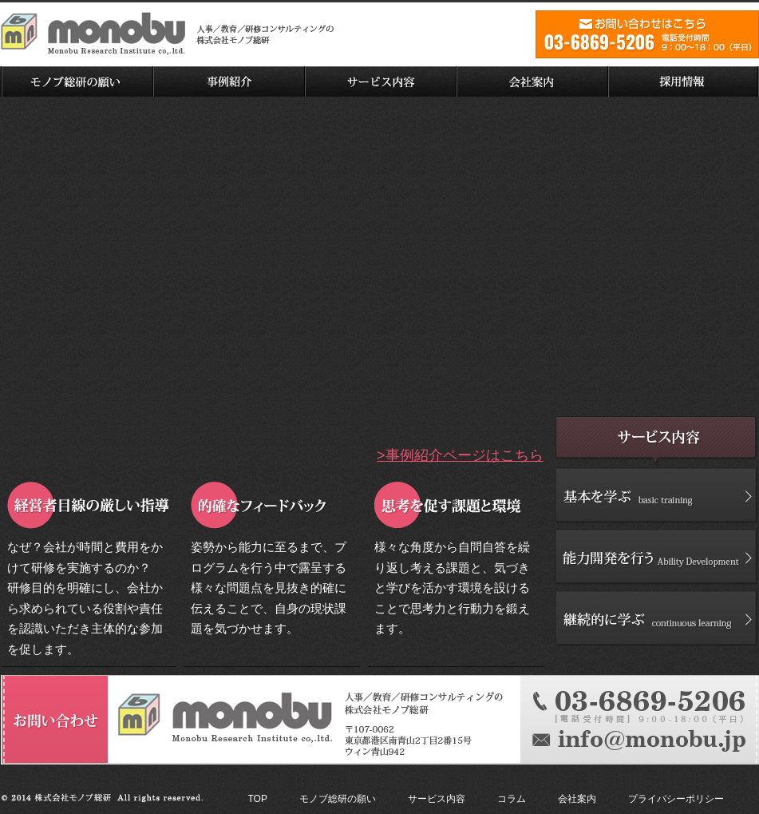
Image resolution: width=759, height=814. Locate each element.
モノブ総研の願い (76, 81)
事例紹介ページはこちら (464, 455)
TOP (257, 798)
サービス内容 (380, 81)
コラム (511, 798)
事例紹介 (228, 81)
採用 (683, 81)
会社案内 (531, 81)
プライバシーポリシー (676, 798)
